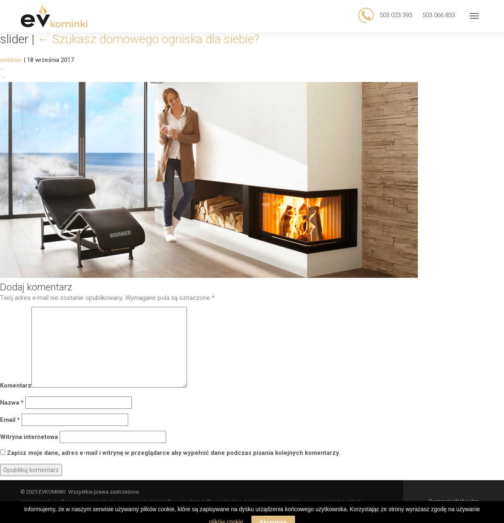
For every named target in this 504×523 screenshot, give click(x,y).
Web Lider (466, 501)
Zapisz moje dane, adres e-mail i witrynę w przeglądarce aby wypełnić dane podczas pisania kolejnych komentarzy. (173, 453)
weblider (11, 60)
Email (10, 419)
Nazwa (12, 402)
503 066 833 (438, 15)
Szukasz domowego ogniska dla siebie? (148, 39)
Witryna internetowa (29, 437)
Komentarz (15, 385)
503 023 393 (395, 15)
